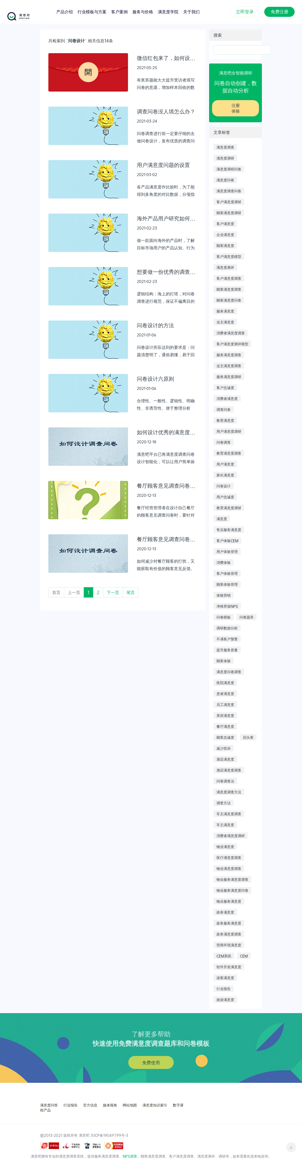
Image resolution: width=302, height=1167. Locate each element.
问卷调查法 (225, 781)
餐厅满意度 (225, 726)
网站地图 (130, 1105)
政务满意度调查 (228, 934)
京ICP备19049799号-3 (109, 1135)
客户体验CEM (227, 540)
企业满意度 (225, 234)
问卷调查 (223, 442)
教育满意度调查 (228, 453)
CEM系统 (223, 955)
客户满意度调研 (228, 201)
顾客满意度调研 (228, 212)
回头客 (248, 737)
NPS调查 (130, 1156)
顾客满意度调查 (228, 289)
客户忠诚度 (225, 387)
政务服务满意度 (228, 923)
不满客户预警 (227, 639)
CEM (244, 955)
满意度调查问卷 (228, 190)
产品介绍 (64, 11)
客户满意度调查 (228, 278)
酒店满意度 (225, 759)
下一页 (113, 592)
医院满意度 (225, 682)
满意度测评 (225, 267)
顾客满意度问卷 (228, 300)
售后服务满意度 (228, 529)
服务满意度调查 (228, 354)
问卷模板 (223, 617)
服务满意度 (225, 311)
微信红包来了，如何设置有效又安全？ (167, 57)
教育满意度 (225, 420)
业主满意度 (225, 322)
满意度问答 (49, 1105)
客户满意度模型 (228, 256)
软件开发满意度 (228, 966)
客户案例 (119, 11)
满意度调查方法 (228, 792)
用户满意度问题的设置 (163, 164)
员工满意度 (225, 704)
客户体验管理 (227, 573)
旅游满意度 (225, 999)
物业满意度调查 (228, 868)
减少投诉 (223, 748)
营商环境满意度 (228, 945)
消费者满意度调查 (230, 333)
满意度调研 (225, 158)
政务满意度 (225, 912)
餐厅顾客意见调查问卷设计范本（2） (167, 539)
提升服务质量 (227, 649)
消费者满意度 (227, 398)
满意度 (221, 518)
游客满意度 (225, 977)
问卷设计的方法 (155, 325)
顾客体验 (223, 660)
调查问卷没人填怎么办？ (166, 111)
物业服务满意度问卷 (232, 890)
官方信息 (90, 1105)
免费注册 (279, 11)
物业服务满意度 (228, 901)
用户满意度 (225, 464)
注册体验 (236, 108)
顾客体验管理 (227, 584)
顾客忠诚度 (225, 737)
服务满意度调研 (228, 376)
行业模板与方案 (92, 11)
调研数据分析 (227, 628)
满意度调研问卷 (228, 169)
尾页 (131, 592)
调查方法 (223, 802)
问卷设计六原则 (155, 378)
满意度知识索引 (154, 1105)
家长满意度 (225, 475)
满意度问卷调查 (228, 671)
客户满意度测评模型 (232, 343)
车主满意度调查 (228, 813)
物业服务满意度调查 (232, 879)
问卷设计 (223, 486)
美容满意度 (225, 715)
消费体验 (223, 562)
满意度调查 (225, 147)
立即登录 (245, 11)
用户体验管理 (227, 551)
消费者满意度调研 (230, 835)
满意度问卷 (225, 180)
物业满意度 (225, 846)
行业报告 (223, 988)
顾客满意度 (225, 245)
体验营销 (223, 595)
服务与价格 (142, 11)
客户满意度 (225, 223)
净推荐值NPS (227, 606)
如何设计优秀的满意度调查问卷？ (167, 432)
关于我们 (191, 11)
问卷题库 (246, 617)
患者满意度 (225, 693)
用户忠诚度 (225, 496)
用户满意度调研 (228, 431)
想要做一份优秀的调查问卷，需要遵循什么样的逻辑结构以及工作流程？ (167, 271)
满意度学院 (168, 11)
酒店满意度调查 (228, 770)
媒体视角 (110, 1105)
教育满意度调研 (228, 507)
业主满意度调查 (228, 365)
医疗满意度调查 (228, 857)
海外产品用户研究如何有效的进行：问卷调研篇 (167, 218)
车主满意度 (225, 824)
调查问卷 (223, 409)
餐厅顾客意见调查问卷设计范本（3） (167, 485)
